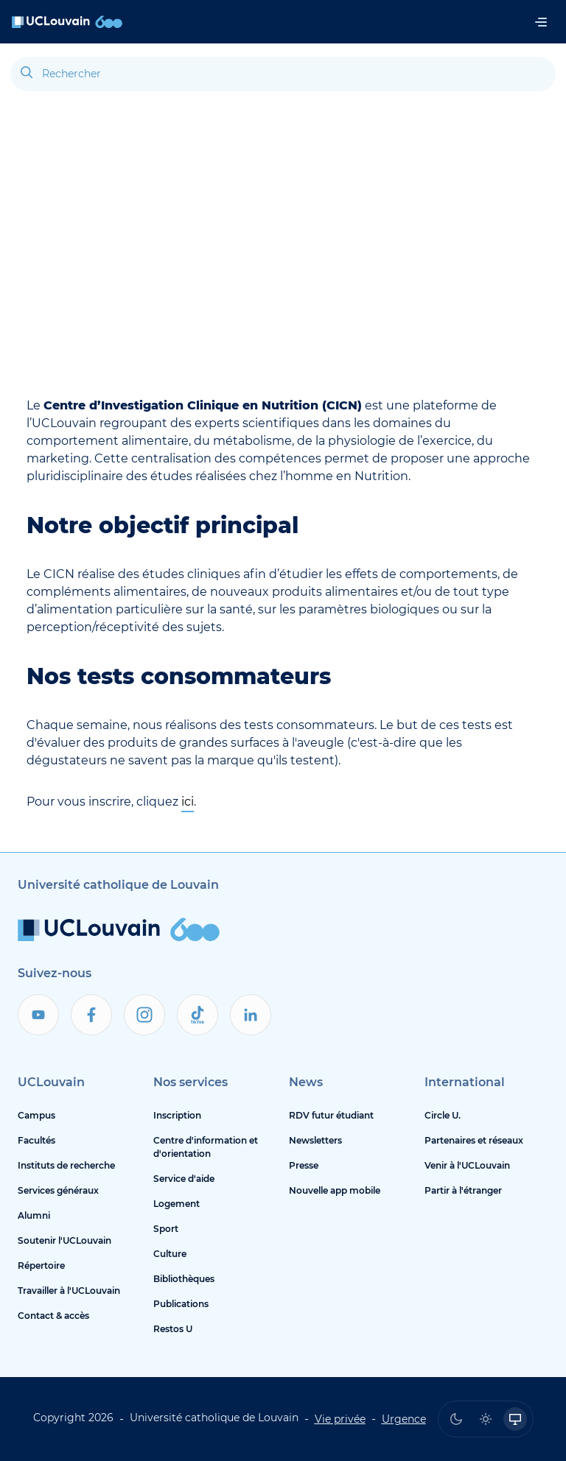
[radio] (456, 1419)
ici (187, 802)
